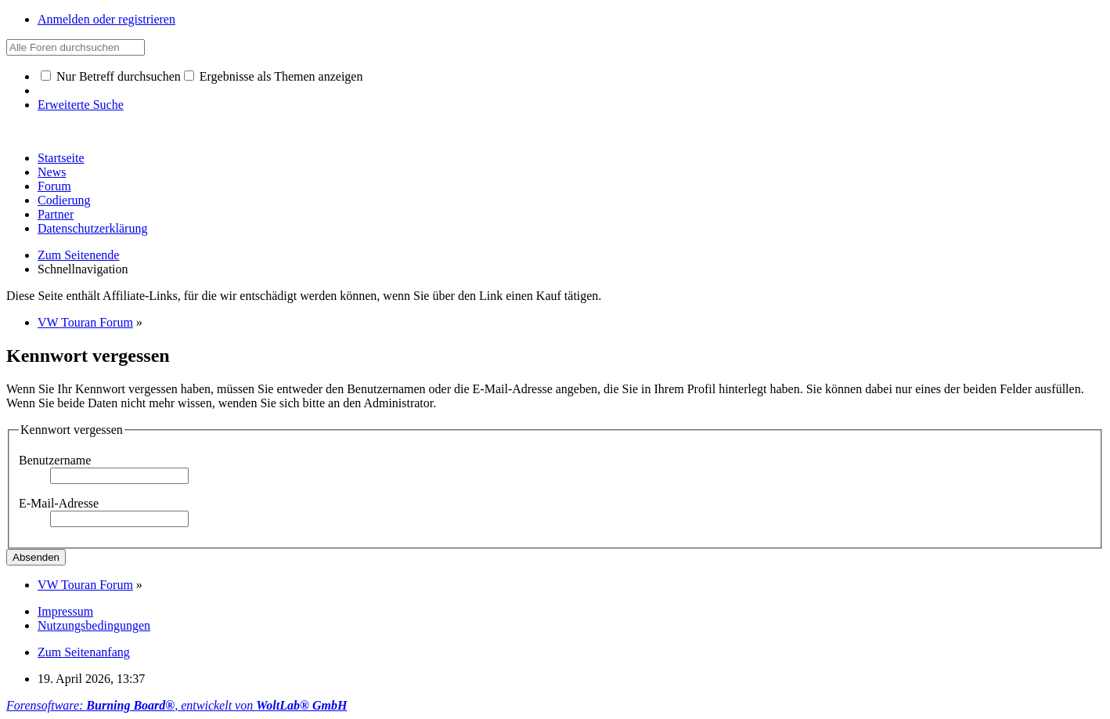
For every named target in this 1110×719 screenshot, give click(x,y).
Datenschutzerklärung (92, 228)
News (52, 172)
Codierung (64, 200)
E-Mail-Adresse (59, 503)
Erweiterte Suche (81, 104)
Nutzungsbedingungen (94, 625)
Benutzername (55, 460)
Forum (54, 186)
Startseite (61, 157)
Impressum (65, 611)
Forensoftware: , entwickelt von (176, 705)
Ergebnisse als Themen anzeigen (273, 76)
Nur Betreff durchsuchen (111, 76)
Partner (56, 214)
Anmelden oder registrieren (106, 19)
